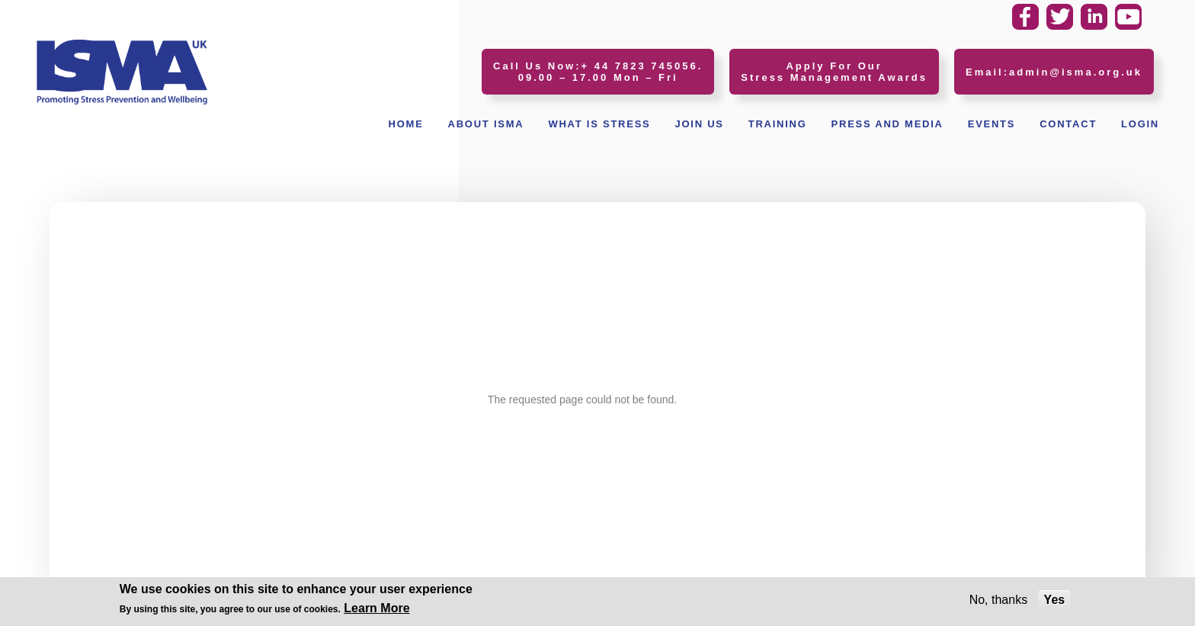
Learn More (376, 610)
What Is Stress (599, 124)
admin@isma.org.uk (1075, 72)
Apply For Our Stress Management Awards (834, 71)
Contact (1068, 124)
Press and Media (887, 124)
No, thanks (998, 602)
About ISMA (486, 124)
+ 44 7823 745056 (639, 66)
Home (406, 124)
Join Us (698, 124)
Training (777, 124)
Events (992, 124)
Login (1140, 124)
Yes (1054, 602)
